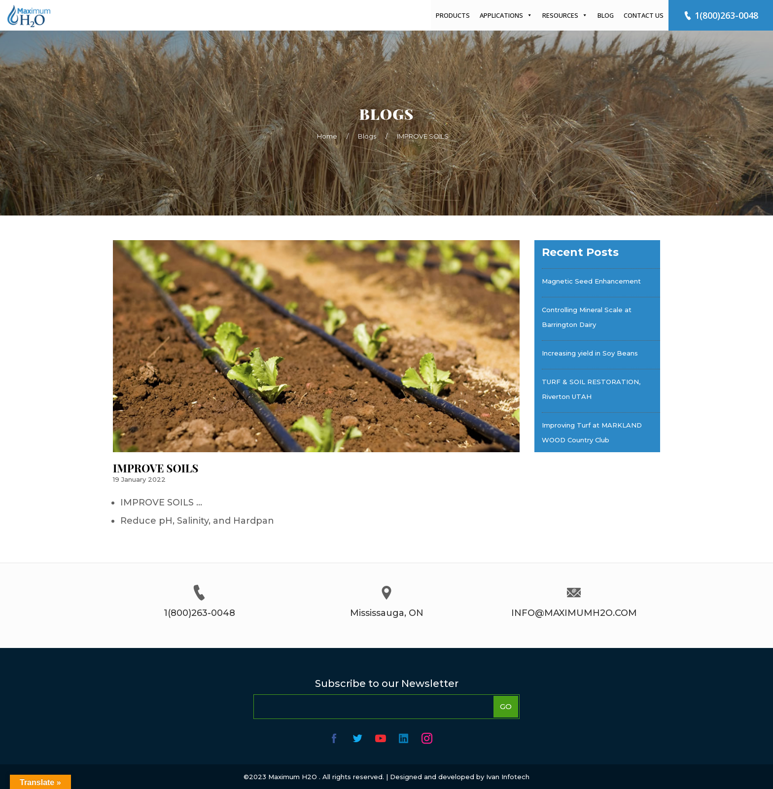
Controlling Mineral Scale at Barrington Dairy (587, 317)
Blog (605, 15)
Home (327, 136)
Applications (506, 15)
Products (453, 15)
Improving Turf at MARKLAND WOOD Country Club (592, 432)
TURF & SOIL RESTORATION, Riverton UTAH (591, 389)
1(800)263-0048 (720, 15)
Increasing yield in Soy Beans (590, 353)
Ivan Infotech (507, 777)
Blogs (367, 136)
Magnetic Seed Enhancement (591, 281)
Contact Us (644, 15)
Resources (565, 15)
